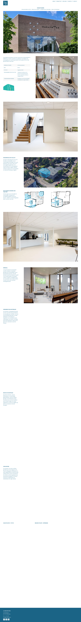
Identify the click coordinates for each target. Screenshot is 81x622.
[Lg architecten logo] (5, 3)
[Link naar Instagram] (8, 619)
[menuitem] (54, 3)
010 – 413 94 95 (6, 616)
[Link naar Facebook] (4, 619)
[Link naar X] (6, 619)
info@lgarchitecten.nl (7, 617)
